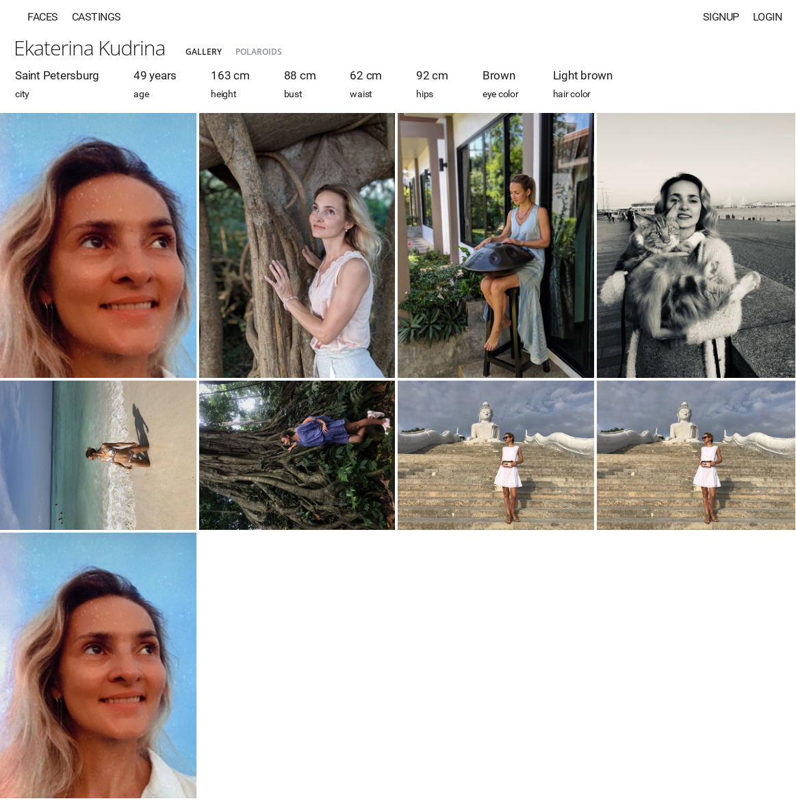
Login (767, 16)
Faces (42, 16)
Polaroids (258, 52)
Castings (96, 16)
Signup (721, 16)
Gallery (203, 52)
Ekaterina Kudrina (89, 48)
